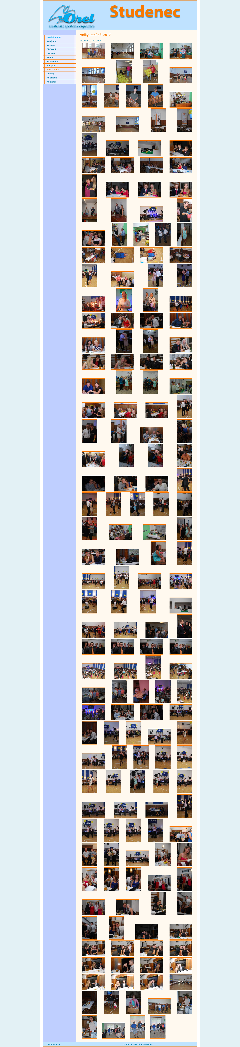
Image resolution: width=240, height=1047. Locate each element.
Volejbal (51, 65)
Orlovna (51, 53)
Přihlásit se (54, 1044)
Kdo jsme (51, 41)
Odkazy (50, 73)
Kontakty (51, 81)
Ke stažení (52, 77)
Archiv (50, 57)
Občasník (51, 49)
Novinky (51, 45)
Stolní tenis (52, 61)
